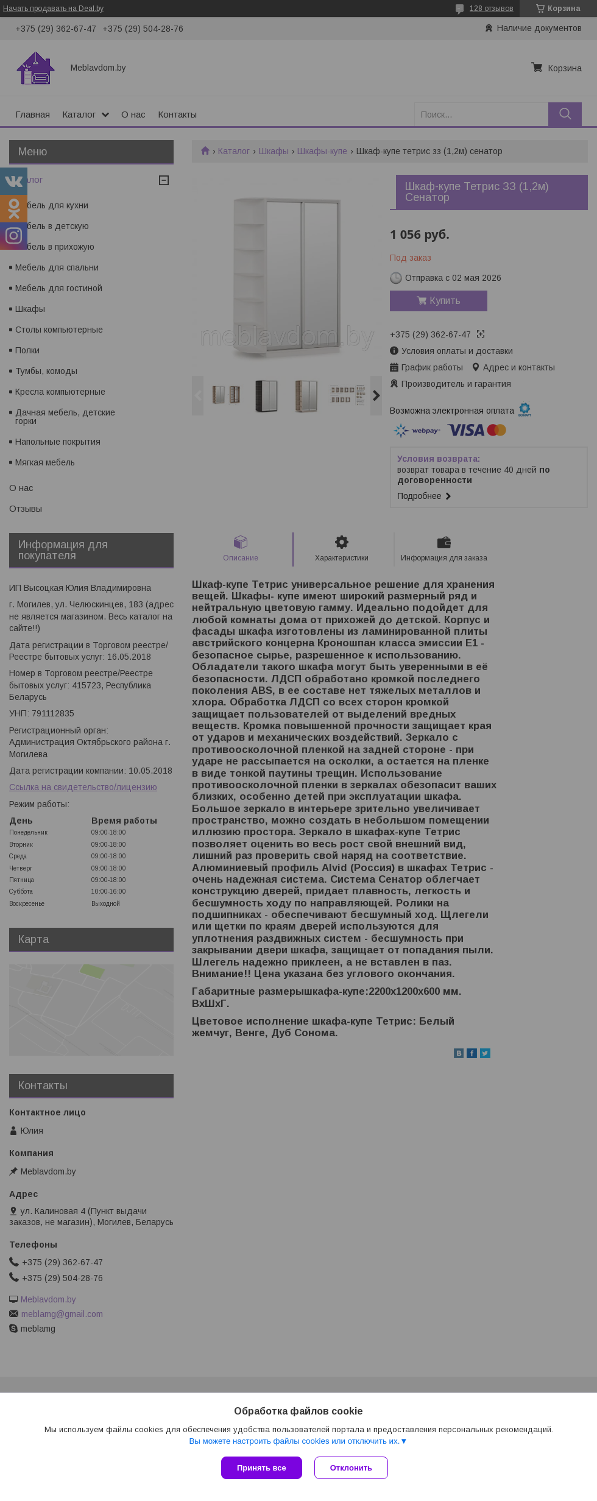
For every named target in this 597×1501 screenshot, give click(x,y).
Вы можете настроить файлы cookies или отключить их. (294, 1441)
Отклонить (351, 1467)
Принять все (261, 1467)
